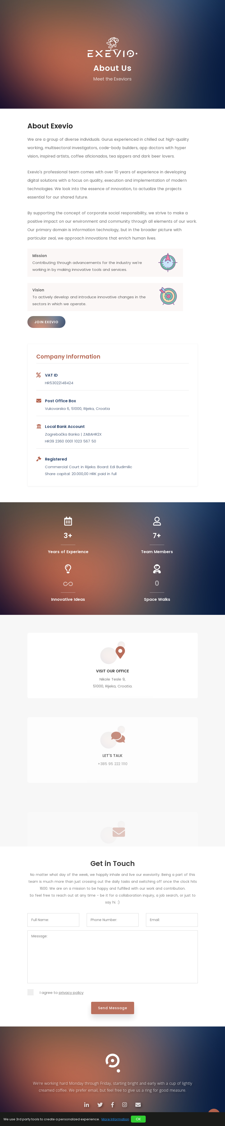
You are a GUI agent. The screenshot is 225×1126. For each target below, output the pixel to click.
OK (138, 1119)
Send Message (112, 1007)
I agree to (61, 992)
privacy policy (71, 992)
